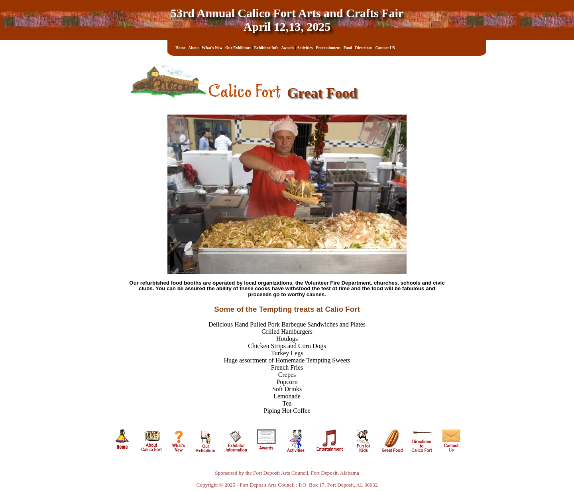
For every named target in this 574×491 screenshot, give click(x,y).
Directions (364, 48)
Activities (305, 48)
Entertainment (328, 48)
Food (348, 48)
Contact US (385, 48)
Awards (287, 48)
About (193, 48)
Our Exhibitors (238, 48)
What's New (212, 48)
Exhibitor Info (266, 48)
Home (180, 48)
